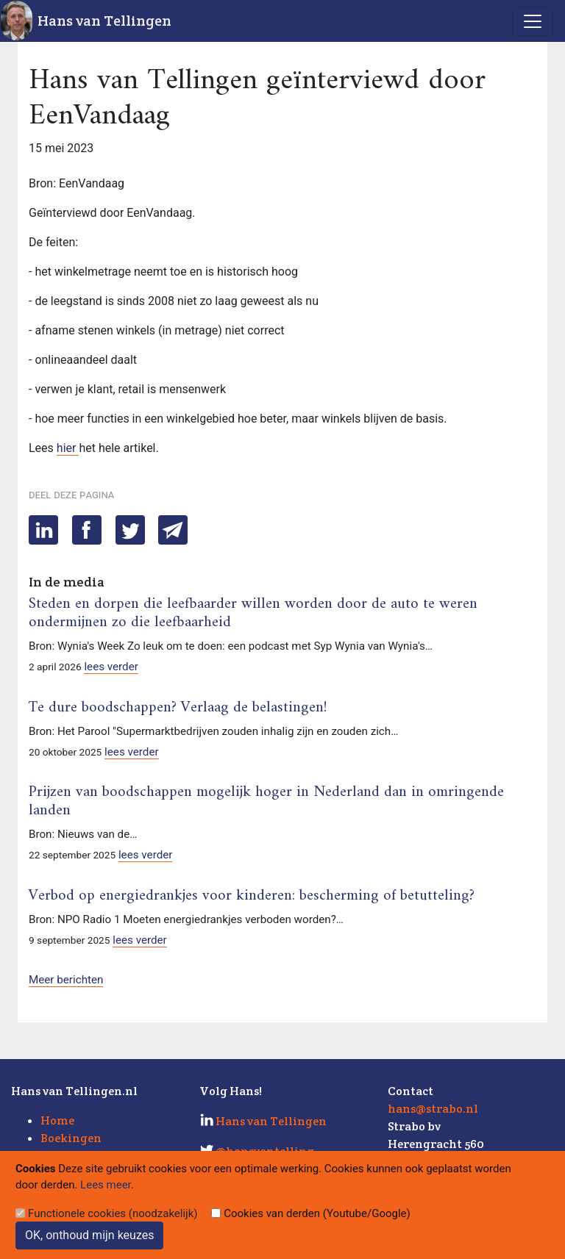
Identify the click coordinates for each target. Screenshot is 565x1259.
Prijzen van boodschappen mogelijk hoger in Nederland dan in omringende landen (266, 801)
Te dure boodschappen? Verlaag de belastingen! (178, 708)
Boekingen (71, 1138)
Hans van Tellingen (104, 20)
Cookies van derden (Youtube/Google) (317, 1213)
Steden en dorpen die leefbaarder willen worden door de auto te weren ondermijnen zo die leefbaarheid (253, 613)
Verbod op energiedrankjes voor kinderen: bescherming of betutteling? (252, 896)
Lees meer (105, 1184)
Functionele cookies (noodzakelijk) (113, 1213)
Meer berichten (66, 979)
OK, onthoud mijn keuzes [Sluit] (89, 1235)
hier (68, 448)
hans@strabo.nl (433, 1108)
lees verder (111, 666)
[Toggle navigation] (532, 21)
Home (57, 1120)
